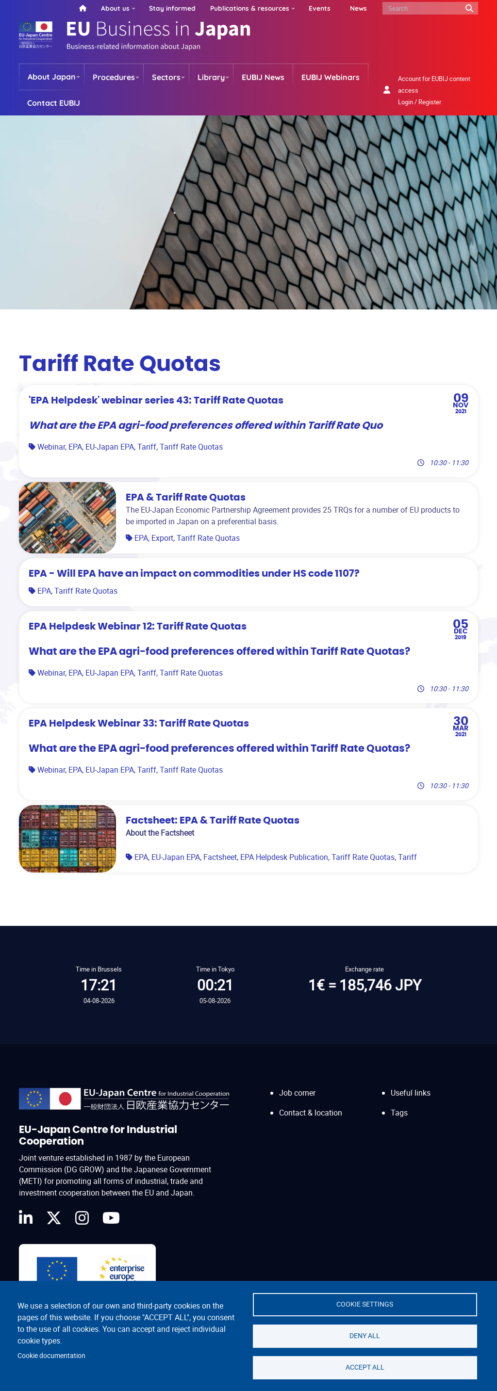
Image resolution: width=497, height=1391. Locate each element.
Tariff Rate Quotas (191, 446)
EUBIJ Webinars (330, 77)
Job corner (297, 1092)
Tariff (146, 446)
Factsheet (220, 857)
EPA (75, 446)
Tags (399, 1112)
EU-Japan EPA (109, 446)
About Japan (52, 76)
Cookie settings (364, 1304)
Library (211, 77)
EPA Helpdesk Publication (284, 857)
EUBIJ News (263, 77)
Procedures (114, 77)
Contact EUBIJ (53, 103)
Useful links (411, 1092)
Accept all (365, 1367)
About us (115, 8)
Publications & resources (249, 8)
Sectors (166, 77)
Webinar (51, 446)
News (358, 8)
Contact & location (310, 1112)
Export (162, 538)
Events (320, 8)
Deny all (364, 1335)
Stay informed (172, 8)
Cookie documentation (51, 1355)
